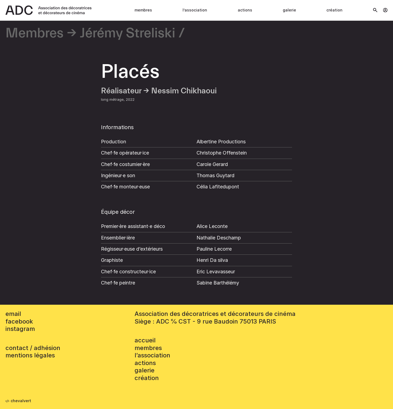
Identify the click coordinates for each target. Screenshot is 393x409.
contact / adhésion (32, 347)
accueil (145, 340)
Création (334, 10)
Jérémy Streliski (127, 33)
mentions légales (30, 355)
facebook (19, 321)
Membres (143, 10)
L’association (195, 10)
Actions (245, 10)
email (13, 313)
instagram (20, 328)
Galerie (289, 10)
